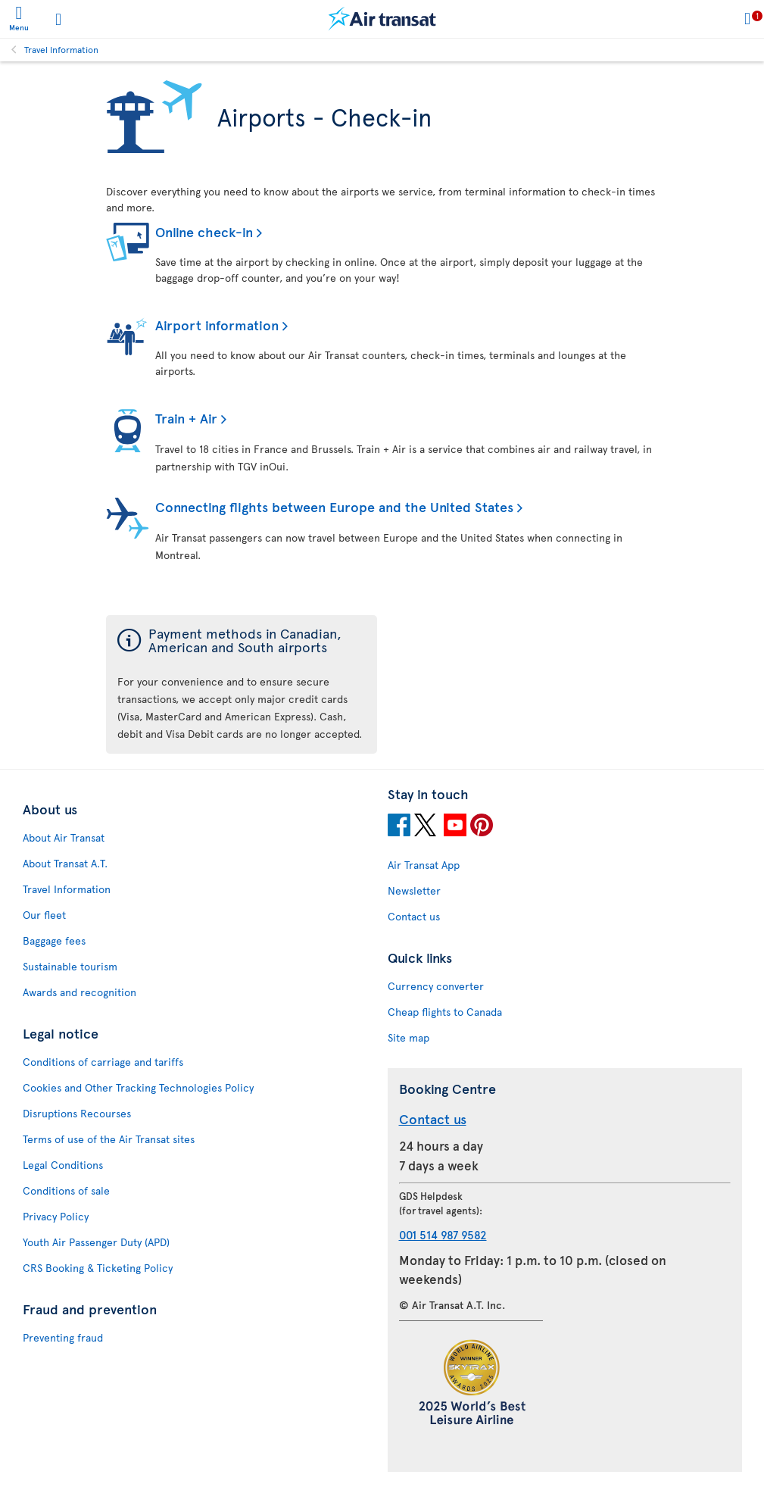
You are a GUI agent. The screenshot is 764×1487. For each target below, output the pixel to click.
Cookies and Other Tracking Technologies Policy (138, 1087)
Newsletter (414, 890)
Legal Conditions (63, 1164)
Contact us (414, 916)
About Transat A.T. (65, 863)
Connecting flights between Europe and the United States (334, 506)
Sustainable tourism (70, 966)
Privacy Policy (56, 1216)
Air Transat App (424, 865)
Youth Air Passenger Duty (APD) (96, 1242)
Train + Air (186, 417)
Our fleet (44, 915)
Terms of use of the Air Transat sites (109, 1139)
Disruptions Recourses (77, 1113)
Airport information (217, 324)
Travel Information (61, 49)
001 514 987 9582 (443, 1234)
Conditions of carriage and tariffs (103, 1061)
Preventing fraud (63, 1337)
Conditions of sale (66, 1190)
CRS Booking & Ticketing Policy (98, 1268)
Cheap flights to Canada (445, 1011)
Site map (408, 1037)
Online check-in (204, 231)
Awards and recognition (79, 992)
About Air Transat (63, 837)
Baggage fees (54, 940)
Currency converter (436, 986)
